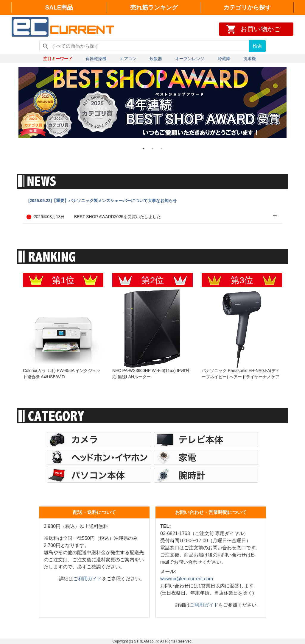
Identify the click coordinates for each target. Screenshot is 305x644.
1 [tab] (144, 148)
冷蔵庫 (224, 58)
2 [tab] (152, 148)
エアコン (128, 58)
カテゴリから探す (247, 7)
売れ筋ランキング (154, 7)
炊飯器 (156, 58)
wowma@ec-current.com (186, 578)
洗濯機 (249, 58)
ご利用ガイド (87, 578)
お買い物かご (260, 29)
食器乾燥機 (95, 58)
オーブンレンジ (189, 58)
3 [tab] (161, 148)
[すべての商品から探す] (144, 46)
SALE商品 (59, 7)
